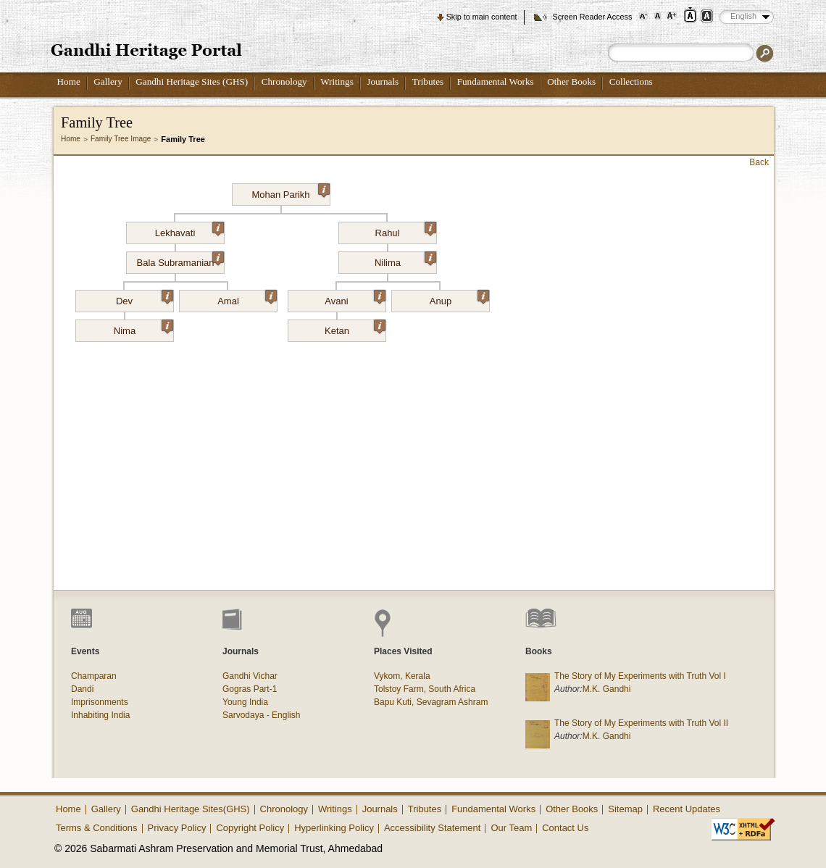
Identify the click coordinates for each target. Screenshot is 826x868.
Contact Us (565, 827)
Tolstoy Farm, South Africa (424, 689)
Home (68, 81)
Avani (355, 298)
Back (759, 162)
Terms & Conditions (97, 827)
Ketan (355, 328)
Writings (337, 81)
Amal (247, 298)
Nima (143, 328)
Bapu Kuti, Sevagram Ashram (431, 702)
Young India (245, 702)
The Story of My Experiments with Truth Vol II (641, 723)
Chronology (284, 81)
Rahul (405, 230)
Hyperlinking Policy (334, 827)
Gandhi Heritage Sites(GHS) (190, 809)
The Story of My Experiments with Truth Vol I (640, 676)
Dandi (82, 689)
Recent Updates (686, 809)
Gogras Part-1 (249, 689)
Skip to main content (481, 16)
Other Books (571, 81)
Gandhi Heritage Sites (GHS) (191, 81)
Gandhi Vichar (250, 676)
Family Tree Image (121, 139)
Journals (383, 81)
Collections (631, 81)
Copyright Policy (250, 827)
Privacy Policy (177, 827)
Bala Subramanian (180, 260)
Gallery (107, 81)
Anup (459, 298)
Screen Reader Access (592, 16)
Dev (144, 298)
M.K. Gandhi (607, 689)
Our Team (511, 827)
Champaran (94, 676)
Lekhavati (189, 230)
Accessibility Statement (432, 827)
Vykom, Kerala (402, 676)
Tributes (427, 81)
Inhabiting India (100, 715)
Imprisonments (99, 702)
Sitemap (625, 809)
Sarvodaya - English (261, 715)
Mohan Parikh (290, 192)
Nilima (405, 260)
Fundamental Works (495, 81)
